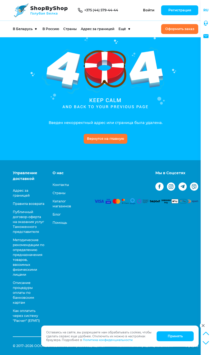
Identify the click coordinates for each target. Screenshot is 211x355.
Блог (57, 214)
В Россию (50, 29)
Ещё (122, 29)
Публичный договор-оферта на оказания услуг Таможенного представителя (28, 222)
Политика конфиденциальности (108, 340)
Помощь (60, 223)
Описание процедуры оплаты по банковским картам (23, 293)
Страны (70, 29)
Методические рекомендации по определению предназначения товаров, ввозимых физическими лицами (28, 257)
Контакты (61, 185)
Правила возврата (28, 204)
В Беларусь (23, 29)
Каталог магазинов (62, 203)
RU (206, 10)
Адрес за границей (97, 29)
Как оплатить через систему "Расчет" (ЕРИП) (26, 316)
